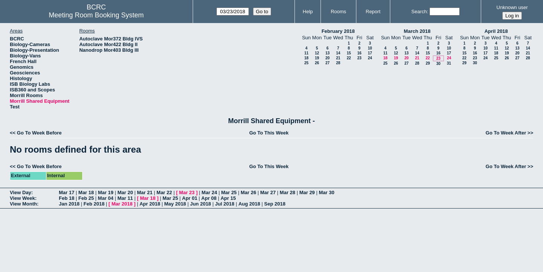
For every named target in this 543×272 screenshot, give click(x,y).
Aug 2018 (249, 204)
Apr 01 (189, 198)
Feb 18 (66, 198)
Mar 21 (144, 192)
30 (438, 64)
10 (370, 48)
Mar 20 (125, 192)
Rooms (338, 11)
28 (338, 63)
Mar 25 (228, 192)
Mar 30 (326, 192)
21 (338, 58)
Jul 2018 (224, 204)
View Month (23, 204)
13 (327, 53)
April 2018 (496, 31)
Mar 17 (66, 192)
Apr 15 (228, 198)
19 (317, 58)
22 (349, 58)
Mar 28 (287, 192)
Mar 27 (268, 192)
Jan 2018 (69, 204)
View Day (20, 192)
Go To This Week (268, 133)
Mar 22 (164, 192)
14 (338, 53)
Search (419, 11)
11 (306, 53)
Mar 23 (187, 192)
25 (306, 63)
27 (327, 63)
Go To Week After (506, 133)
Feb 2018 (94, 204)
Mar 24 (209, 192)
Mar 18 (86, 192)
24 (370, 58)
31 (449, 63)
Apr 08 (208, 198)
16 (359, 53)
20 (327, 58)
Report (373, 11)
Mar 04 (106, 198)
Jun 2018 (200, 204)
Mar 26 (248, 192)
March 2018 (417, 31)
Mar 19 (106, 192)
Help (308, 11)
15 (349, 53)
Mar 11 (125, 198)
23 (359, 58)
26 (317, 63)
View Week (22, 198)
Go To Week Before (39, 133)
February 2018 (338, 31)
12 (317, 53)
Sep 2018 (274, 204)
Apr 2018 (150, 204)
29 (428, 63)
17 (370, 53)
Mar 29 (307, 192)
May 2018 (175, 204)
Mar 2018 (122, 204)
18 (306, 58)
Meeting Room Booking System (96, 15)
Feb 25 (86, 198)
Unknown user (512, 7)
